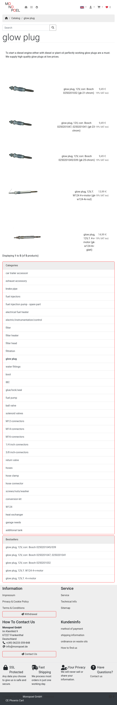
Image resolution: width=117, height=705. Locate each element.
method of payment (72, 628)
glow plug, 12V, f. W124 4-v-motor (24, 570)
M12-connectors (15, 421)
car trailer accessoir (17, 273)
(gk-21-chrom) (86, 92)
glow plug (29, 18)
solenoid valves (14, 413)
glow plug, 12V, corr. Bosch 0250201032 (28, 562)
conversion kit (13, 499)
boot (8, 374)
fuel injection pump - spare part (23, 304)
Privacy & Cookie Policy (15, 601)
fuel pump (11, 397)
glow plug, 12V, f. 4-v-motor (89, 238)
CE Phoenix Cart (15, 700)
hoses (9, 467)
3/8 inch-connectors (17, 452)
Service (65, 595)
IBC (8, 382)
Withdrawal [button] (29, 614)
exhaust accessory (16, 280)
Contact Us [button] (29, 654)
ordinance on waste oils (74, 641)
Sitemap (65, 607)
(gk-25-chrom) (87, 160)
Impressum (8, 595)
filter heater (12, 335)
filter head (11, 343)
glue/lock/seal (14, 390)
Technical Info (69, 601)
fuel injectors (13, 296)
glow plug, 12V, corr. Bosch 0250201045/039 (31, 547)
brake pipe (11, 288)
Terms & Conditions (13, 607)
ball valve (11, 405)
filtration (10, 351)
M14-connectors (15, 428)
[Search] (26, 28)
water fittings (13, 366)
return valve (12, 460)
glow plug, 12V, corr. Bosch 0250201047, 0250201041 (36, 555)
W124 (9, 506)
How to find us (69, 647)
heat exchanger (14, 514)
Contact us (96, 676)
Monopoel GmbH (32, 696)
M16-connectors (15, 436)
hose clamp (12, 475)
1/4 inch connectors (17, 444)
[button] (83, 7)
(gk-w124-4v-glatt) (89, 246)
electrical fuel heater (17, 312)
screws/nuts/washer (17, 491)
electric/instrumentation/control (24, 319)
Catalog (15, 18)
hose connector (14, 483)
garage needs (13, 522)
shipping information (72, 635)
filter (8, 327)
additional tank (14, 530)
